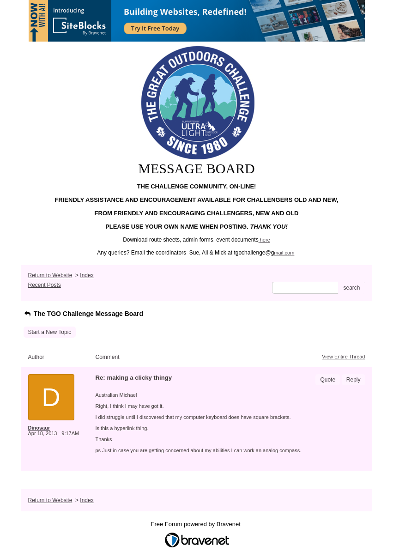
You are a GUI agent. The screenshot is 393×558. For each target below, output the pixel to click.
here (265, 240)
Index (86, 275)
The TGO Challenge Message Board (84, 313)
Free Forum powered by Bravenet (196, 524)
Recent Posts (44, 285)
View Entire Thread (343, 356)
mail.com (284, 252)
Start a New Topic (50, 332)
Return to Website (50, 275)
